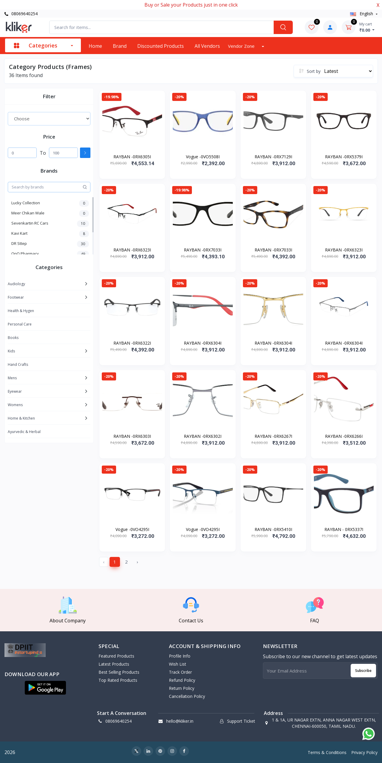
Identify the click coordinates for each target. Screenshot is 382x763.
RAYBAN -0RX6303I (132, 436)
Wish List (177, 664)
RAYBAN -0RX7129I (273, 156)
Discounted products (160, 46)
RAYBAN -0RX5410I (273, 529)
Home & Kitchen (21, 418)
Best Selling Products (118, 672)
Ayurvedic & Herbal (24, 431)
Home (95, 46)
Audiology (16, 283)
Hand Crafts (18, 364)
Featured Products (116, 656)
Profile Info (179, 656)
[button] (45, 688)
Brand (120, 46)
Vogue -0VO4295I (132, 529)
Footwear (16, 297)
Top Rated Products (117, 680)
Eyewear (15, 391)
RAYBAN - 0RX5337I (343, 529)
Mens (12, 377)
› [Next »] (137, 562)
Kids (11, 351)
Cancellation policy (187, 696)
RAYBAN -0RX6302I (202, 436)
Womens (15, 404)
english (362, 13)
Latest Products (113, 664)
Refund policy (182, 680)
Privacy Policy (364, 752)
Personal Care (20, 324)
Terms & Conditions (327, 752)
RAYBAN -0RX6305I (132, 156)
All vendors (207, 46)
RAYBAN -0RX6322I (132, 343)
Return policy (181, 688)
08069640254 (21, 13)
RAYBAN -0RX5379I (344, 156)
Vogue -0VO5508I (203, 156)
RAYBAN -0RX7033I (202, 250)
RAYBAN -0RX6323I (132, 250)
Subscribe (363, 670)
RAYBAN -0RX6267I (273, 436)
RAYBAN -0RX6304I (202, 343)
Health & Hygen (21, 310)
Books (13, 337)
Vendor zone (242, 46)
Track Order (180, 672)
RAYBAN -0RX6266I (344, 436)
